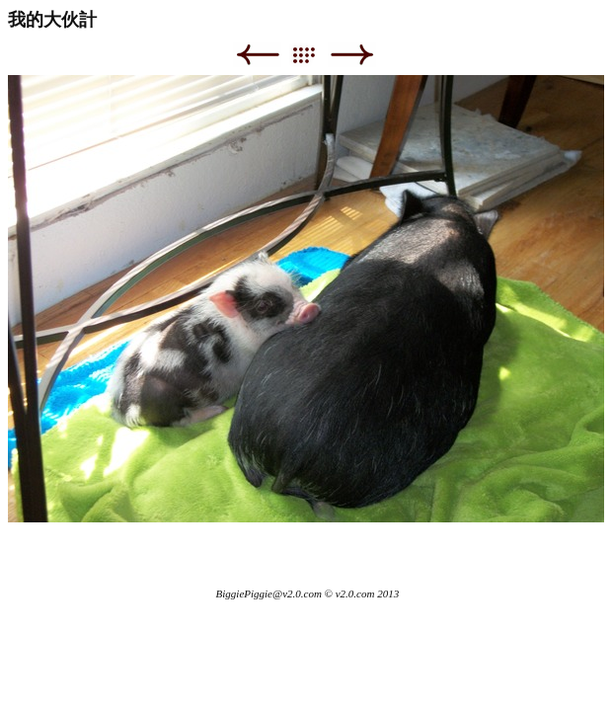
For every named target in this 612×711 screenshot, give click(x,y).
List (313, 54)
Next (352, 54)
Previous (257, 54)
